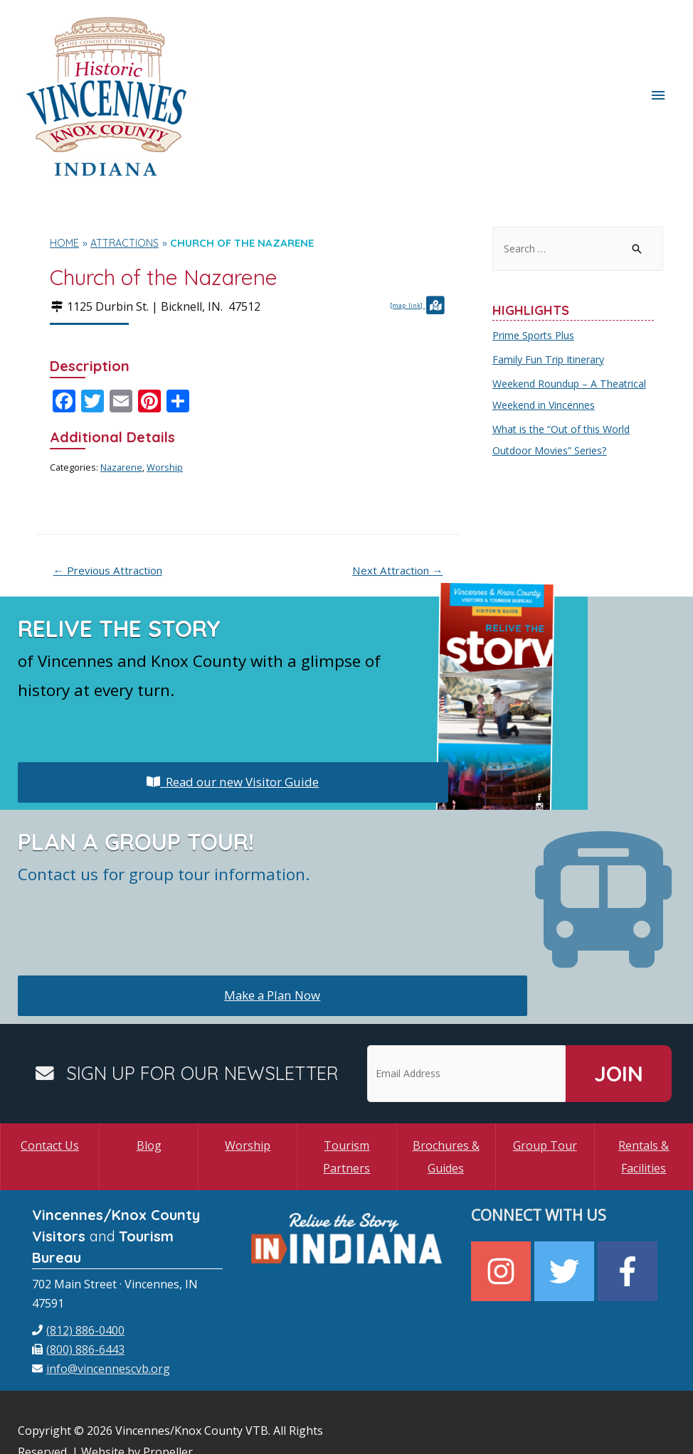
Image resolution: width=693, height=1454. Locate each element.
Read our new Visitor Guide (233, 714)
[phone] (78, 1263)
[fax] (78, 1282)
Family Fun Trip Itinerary (551, 291)
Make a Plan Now (272, 927)
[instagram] (502, 1204)
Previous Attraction (112, 502)
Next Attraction (394, 502)
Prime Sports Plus (536, 267)
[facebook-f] (629, 1204)
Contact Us (50, 1078)
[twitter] (566, 1204)
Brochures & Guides (446, 1089)
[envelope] (101, 1301)
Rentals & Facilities (643, 1089)
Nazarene (121, 398)
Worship (165, 398)
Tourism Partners (346, 1089)
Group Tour (545, 1078)
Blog (149, 1078)
